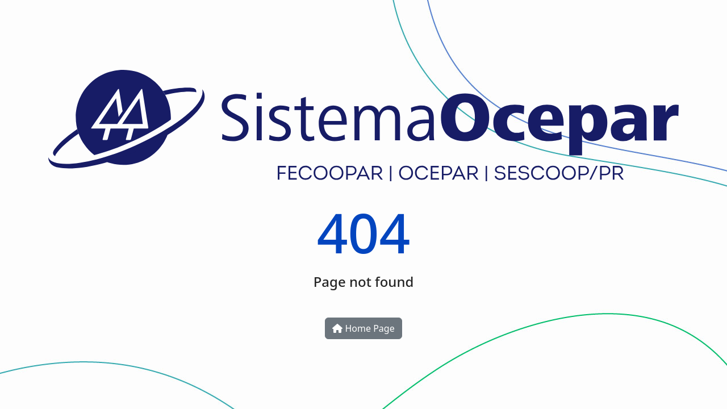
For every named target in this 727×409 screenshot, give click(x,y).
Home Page (363, 328)
